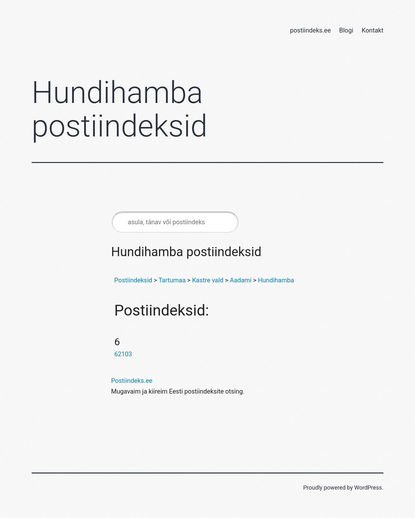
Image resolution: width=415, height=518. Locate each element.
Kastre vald (207, 280)
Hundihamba (276, 280)
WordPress (368, 487)
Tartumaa (172, 280)
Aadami (241, 280)
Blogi (346, 30)
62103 (123, 354)
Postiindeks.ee (131, 380)
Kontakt (372, 30)
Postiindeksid (133, 280)
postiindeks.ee (310, 30)
